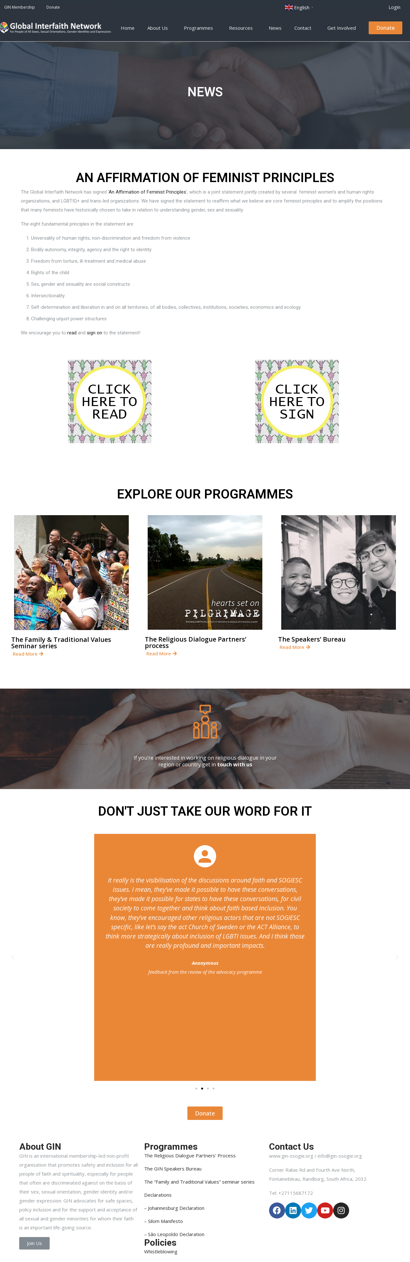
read (72, 333)
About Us (159, 28)
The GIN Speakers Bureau (172, 1168)
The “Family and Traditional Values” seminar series (199, 1181)
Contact (304, 28)
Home (128, 28)
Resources (242, 28)
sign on (94, 333)
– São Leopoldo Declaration (174, 1234)
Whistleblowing (160, 1251)
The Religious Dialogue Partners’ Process (190, 1155)
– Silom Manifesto (163, 1221)
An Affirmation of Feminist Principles (147, 192)
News (275, 28)
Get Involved (343, 28)
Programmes (200, 28)
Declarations (158, 1195)
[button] (394, 7)
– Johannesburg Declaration (174, 1208)
